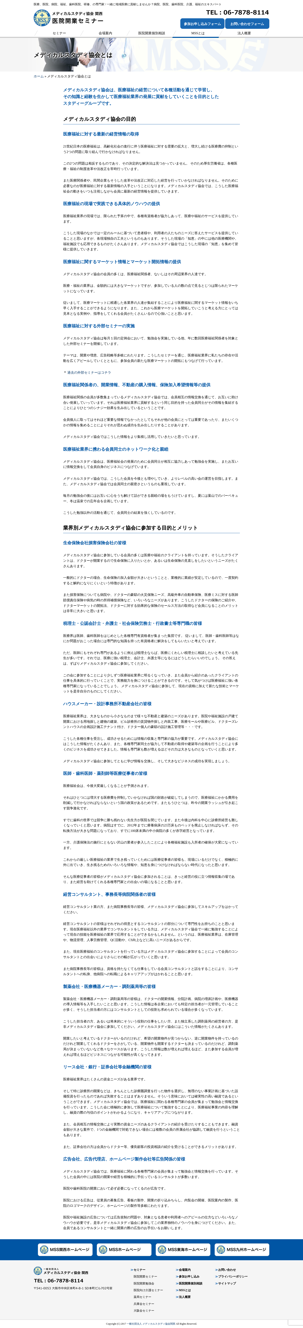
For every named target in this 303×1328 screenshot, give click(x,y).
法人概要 (185, 1297)
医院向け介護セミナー (148, 1290)
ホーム (39, 76)
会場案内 (185, 1269)
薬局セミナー (142, 1297)
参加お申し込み (189, 1276)
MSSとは (185, 1290)
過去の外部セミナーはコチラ (89, 372)
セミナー (139, 1269)
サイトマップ (227, 1283)
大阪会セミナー (144, 1310)
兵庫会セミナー (144, 1303)
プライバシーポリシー (233, 1276)
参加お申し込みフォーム (202, 24)
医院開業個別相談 (190, 1283)
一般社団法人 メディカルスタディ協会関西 (151, 1323)
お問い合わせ (227, 1269)
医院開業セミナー (145, 1276)
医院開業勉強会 (144, 1283)
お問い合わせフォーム (247, 24)
